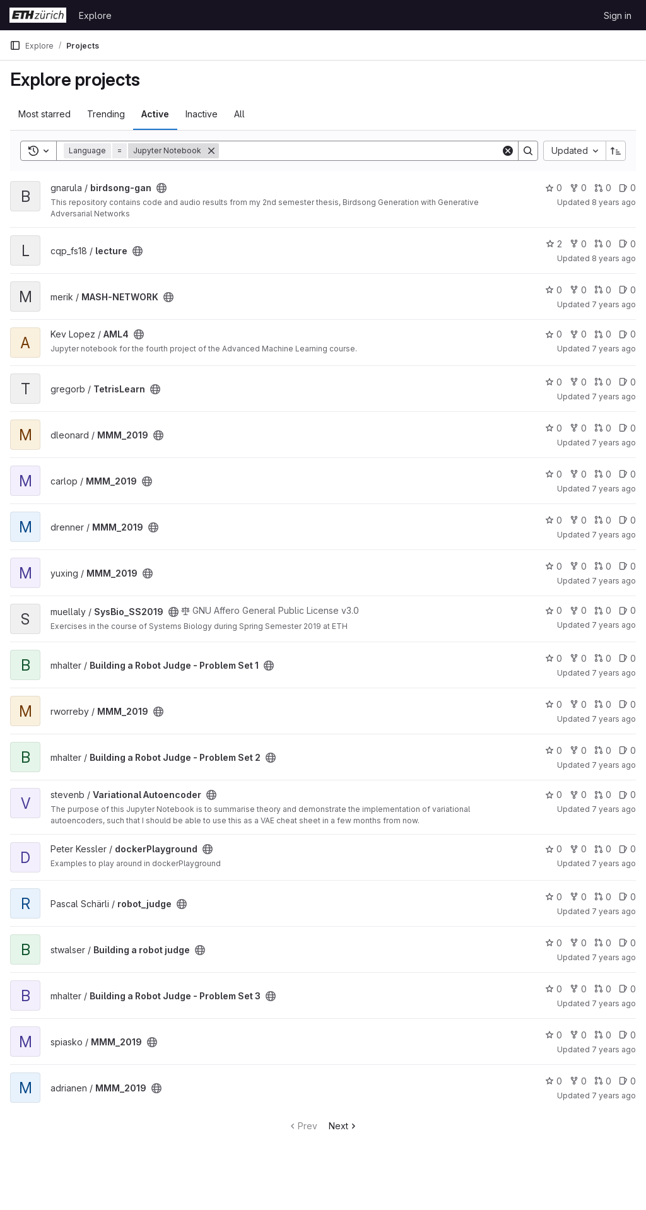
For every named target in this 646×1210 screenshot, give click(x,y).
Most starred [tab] (44, 114)
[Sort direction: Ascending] (616, 151)
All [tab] (239, 114)
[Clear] (507, 150)
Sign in (617, 15)
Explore (95, 15)
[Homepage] (38, 15)
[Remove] (211, 150)
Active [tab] (155, 114)
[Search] (359, 150)
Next (343, 1125)
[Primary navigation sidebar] (15, 45)
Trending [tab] (106, 114)
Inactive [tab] (201, 114)
